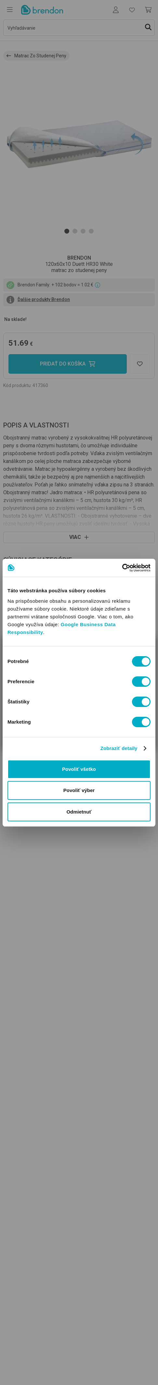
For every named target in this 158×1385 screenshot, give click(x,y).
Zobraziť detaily (119, 748)
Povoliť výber (79, 790)
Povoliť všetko (79, 769)
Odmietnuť (78, 812)
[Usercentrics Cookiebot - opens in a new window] (122, 568)
